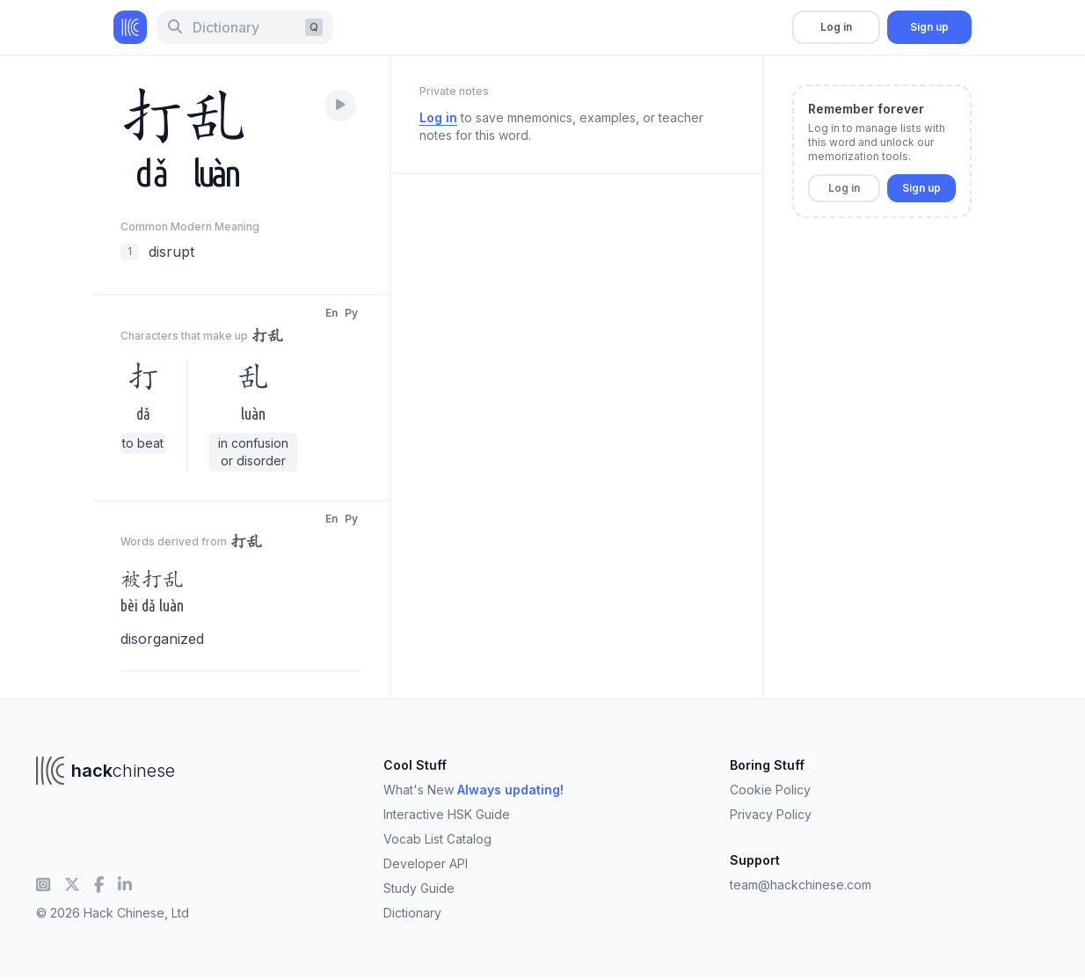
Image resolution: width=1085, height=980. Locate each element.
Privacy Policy (771, 814)
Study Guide (419, 888)
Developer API (425, 863)
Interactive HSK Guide (446, 814)
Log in (836, 26)
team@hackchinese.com (800, 884)
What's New (473, 789)
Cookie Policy (770, 789)
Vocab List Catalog (437, 838)
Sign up (929, 26)
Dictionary (412, 912)
